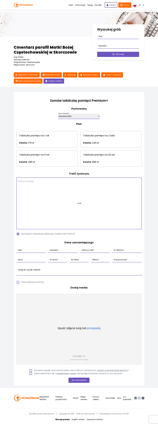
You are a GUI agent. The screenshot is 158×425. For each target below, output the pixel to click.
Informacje (80, 5)
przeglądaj (93, 328)
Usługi (90, 5)
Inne (119, 398)
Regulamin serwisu (44, 398)
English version (78, 419)
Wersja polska (62, 419)
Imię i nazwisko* (63, 113)
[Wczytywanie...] (79, 203)
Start (71, 5)
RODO (75, 398)
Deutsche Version (95, 419)
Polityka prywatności (61, 398)
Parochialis (110, 398)
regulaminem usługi (66, 373)
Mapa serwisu (84, 398)
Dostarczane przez (79, 359)
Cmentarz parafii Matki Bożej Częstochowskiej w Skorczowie (45, 50)
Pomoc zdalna (96, 398)
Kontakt (98, 5)
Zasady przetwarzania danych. (112, 370)
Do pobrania (127, 398)
